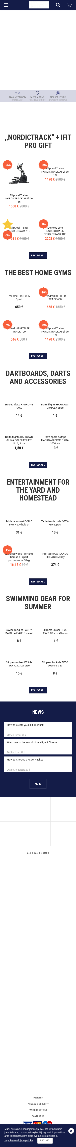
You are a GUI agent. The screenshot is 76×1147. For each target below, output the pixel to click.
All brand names (38, 1067)
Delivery (38, 1087)
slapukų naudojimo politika (18, 1140)
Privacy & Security (38, 1094)
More (38, 958)
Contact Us (38, 1106)
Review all (38, 205)
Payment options (38, 1100)
